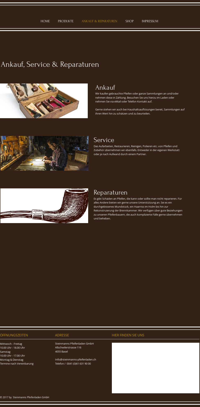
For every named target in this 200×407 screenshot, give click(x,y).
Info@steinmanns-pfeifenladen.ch (75, 359)
